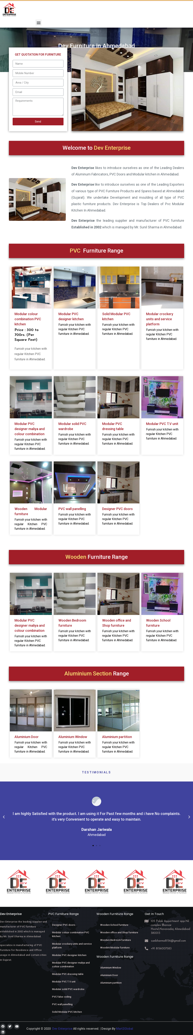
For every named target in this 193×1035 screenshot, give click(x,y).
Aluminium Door (27, 737)
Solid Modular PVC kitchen (67, 1011)
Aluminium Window (72, 737)
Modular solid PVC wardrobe (68, 989)
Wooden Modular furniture (115, 947)
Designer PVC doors (117, 509)
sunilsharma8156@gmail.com (168, 941)
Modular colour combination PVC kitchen (28, 319)
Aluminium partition (117, 737)
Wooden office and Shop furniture (119, 932)
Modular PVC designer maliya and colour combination (30, 429)
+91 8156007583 (161, 948)
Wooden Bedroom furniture (115, 940)
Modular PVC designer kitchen (69, 955)
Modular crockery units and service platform (159, 319)
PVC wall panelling (72, 509)
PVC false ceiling (61, 996)
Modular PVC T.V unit (162, 424)
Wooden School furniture (114, 924)
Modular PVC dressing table (67, 974)
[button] (38, 22)
